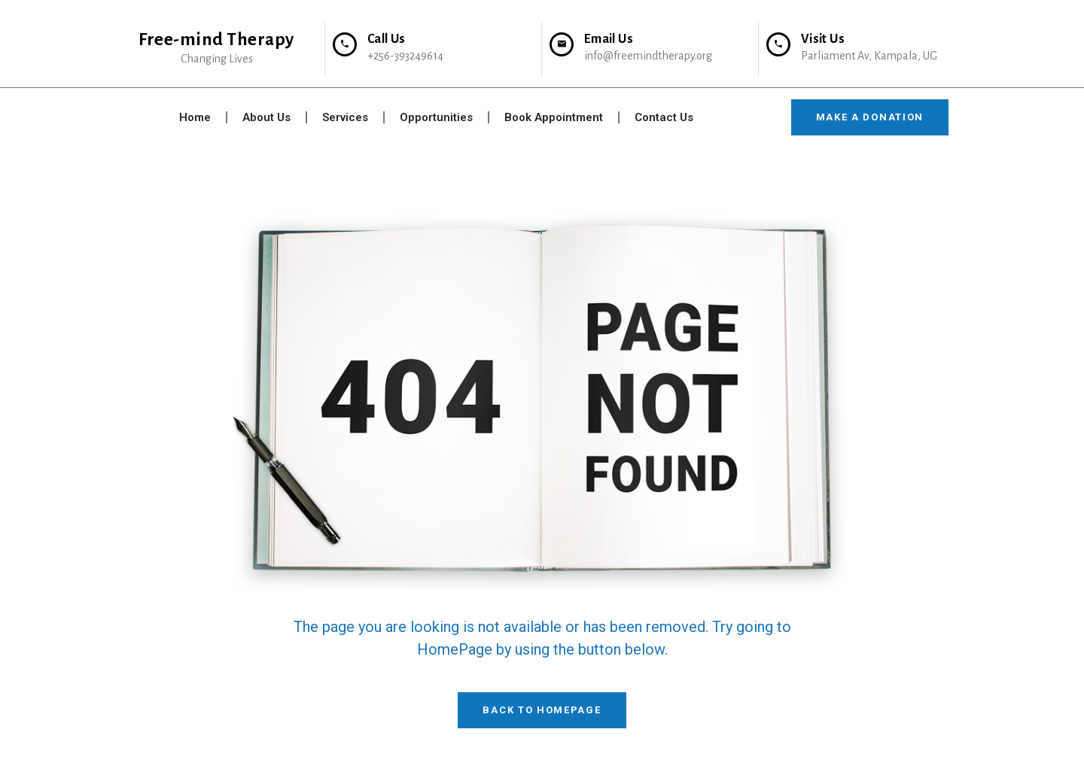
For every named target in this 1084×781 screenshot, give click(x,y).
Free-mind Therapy (216, 39)
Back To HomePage (542, 710)
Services (345, 117)
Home (195, 117)
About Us (266, 117)
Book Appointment (553, 117)
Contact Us (664, 117)
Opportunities (436, 117)
